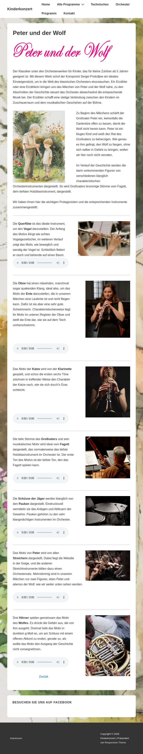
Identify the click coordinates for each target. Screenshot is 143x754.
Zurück (43, 676)
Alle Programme (71, 4)
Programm (49, 13)
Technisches (100, 4)
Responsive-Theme (115, 742)
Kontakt (69, 13)
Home (46, 4)
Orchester (123, 4)
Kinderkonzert (19, 9)
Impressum (16, 738)
